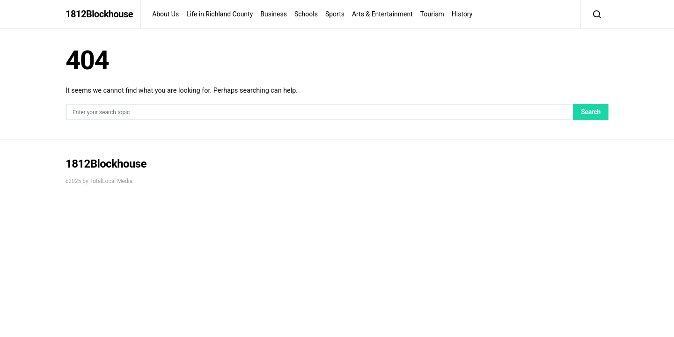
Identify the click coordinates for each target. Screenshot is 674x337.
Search (591, 112)
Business (273, 14)
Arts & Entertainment (382, 14)
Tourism (432, 14)
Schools (306, 14)
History (462, 14)
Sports (334, 14)
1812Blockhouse (99, 14)
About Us (165, 14)
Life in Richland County (219, 14)
